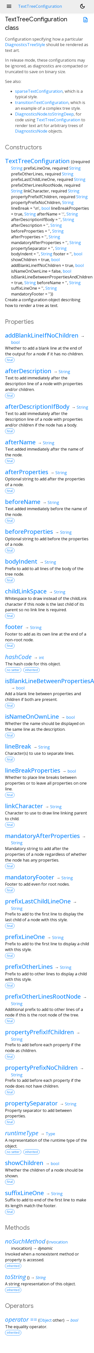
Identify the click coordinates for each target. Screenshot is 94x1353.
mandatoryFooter (29, 877)
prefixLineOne (25, 936)
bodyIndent (21, 561)
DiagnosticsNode (31, 131)
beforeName (22, 501)
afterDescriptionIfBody (37, 406)
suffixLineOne (24, 1193)
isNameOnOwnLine (32, 716)
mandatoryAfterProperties (42, 835)
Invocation (58, 1242)
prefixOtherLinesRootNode (43, 996)
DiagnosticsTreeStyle (25, 44)
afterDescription (28, 371)
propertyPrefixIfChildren (39, 1032)
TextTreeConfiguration (58, 120)
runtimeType (21, 1133)
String (17, 168)
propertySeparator (31, 1103)
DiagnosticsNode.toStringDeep (44, 114)
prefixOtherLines (29, 966)
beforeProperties (29, 531)
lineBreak (18, 746)
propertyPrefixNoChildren (41, 1067)
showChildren (24, 1163)
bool (45, 208)
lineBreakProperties (32, 770)
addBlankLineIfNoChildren (41, 335)
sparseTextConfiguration (39, 91)
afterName (20, 442)
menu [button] (9, 6)
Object (46, 1320)
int (41, 657)
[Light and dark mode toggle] (82, 6)
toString (15, 1277)
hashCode (18, 657)
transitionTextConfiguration (41, 102)
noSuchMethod (25, 1241)
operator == (21, 1319)
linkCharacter (24, 806)
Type (50, 1133)
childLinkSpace (26, 591)
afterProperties (26, 472)
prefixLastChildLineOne (38, 901)
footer (14, 626)
